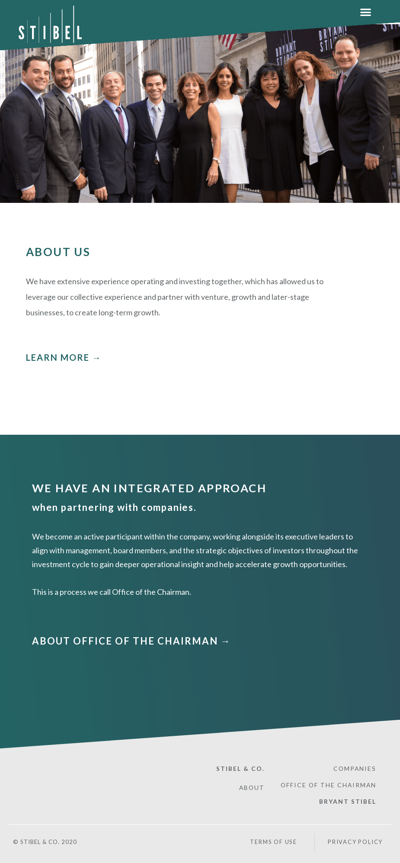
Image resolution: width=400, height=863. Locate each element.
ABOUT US (58, 252)
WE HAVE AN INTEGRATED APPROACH (149, 488)
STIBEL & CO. (240, 768)
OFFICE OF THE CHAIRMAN (327, 784)
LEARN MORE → (64, 357)
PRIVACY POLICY (355, 841)
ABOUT (251, 787)
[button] (365, 12)
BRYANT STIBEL (347, 800)
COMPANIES (354, 768)
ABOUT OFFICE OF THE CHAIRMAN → (131, 640)
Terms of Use (273, 840)
